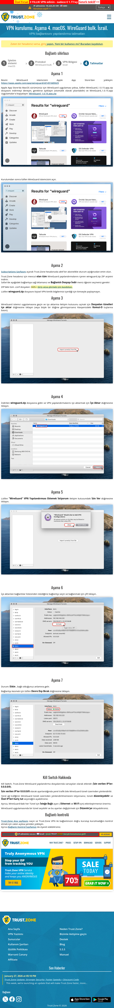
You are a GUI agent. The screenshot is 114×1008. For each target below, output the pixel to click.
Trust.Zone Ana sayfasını (14, 820)
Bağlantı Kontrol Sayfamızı (22, 826)
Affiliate (13, 959)
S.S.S (62, 949)
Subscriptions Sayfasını (13, 271)
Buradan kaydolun (91, 44)
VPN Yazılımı (15, 934)
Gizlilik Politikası (18, 949)
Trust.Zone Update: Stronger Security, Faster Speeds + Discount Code (41, 979)
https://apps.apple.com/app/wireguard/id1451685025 (30, 82)
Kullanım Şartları (18, 944)
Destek (64, 939)
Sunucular (14, 939)
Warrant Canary (17, 954)
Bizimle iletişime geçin (73, 934)
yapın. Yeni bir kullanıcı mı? (63, 44)
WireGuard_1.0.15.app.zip (42, 93)
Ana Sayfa (14, 929)
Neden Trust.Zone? (71, 929)
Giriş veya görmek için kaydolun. (55, 286)
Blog (62, 944)
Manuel (64, 954)
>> (89, 2)
